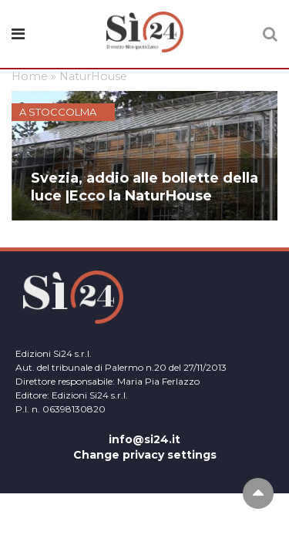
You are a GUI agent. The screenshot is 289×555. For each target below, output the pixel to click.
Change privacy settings (145, 455)
